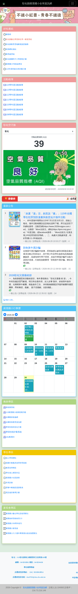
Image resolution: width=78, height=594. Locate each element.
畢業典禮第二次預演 (49, 351)
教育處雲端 (10, 54)
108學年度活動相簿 (14, 114)
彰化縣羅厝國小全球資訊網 (37, 3)
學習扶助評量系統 (14, 432)
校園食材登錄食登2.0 (14, 518)
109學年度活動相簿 (14, 110)
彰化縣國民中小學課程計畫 (16, 59)
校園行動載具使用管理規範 (16, 463)
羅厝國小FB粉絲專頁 (14, 64)
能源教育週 (29, 338)
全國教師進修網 (12, 417)
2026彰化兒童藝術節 (20, 275)
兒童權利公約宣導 (29, 349)
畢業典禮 (59, 348)
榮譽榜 (8, 34)
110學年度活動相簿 (14, 105)
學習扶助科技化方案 (13, 427)
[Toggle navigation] (72, 3)
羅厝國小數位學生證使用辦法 (17, 513)
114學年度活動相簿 (14, 85)
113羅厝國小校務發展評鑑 (16, 412)
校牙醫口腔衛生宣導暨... (29, 330)
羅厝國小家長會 (12, 528)
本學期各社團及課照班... (59, 370)
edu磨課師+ (10, 437)
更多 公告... (8, 300)
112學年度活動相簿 (14, 95)
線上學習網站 (11, 458)
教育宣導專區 (11, 468)
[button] (6, 15)
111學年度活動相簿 (14, 100)
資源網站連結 (9, 49)
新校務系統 (10, 407)
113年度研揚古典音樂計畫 (16, 69)
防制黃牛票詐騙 (32, 247)
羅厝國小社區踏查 (13, 478)
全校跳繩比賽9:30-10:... (29, 385)
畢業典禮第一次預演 (39, 351)
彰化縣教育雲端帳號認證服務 (17, 44)
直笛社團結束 (49, 368)
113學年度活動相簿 (14, 90)
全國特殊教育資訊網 (13, 422)
